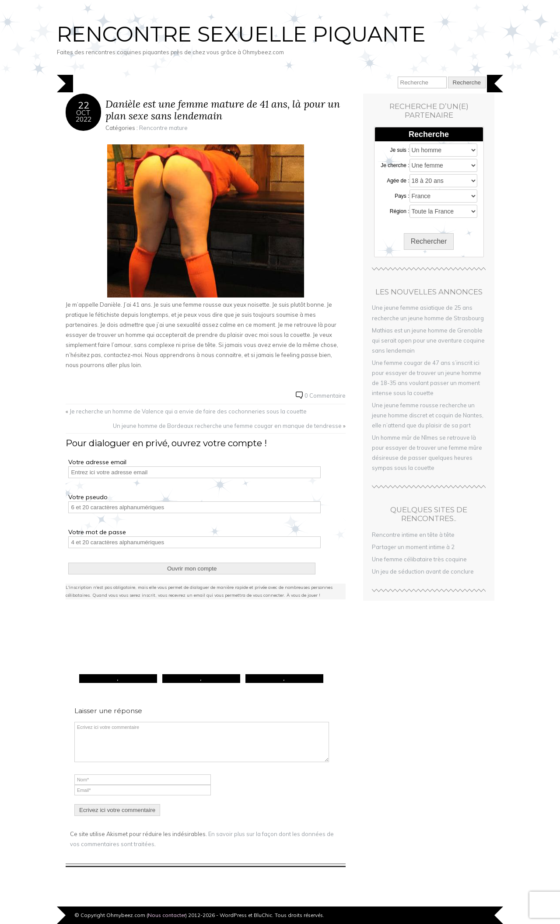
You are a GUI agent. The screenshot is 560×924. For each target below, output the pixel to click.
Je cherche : (395, 165)
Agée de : (398, 181)
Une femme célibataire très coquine (419, 559)
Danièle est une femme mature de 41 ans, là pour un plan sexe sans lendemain (222, 110)
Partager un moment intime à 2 (413, 546)
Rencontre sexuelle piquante (241, 34)
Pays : (402, 196)
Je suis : (400, 150)
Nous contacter (167, 915)
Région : (400, 211)
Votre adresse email (97, 462)
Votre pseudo (88, 497)
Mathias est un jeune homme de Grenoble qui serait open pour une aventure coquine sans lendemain (428, 340)
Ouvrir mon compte (192, 568)
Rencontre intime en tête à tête (413, 534)
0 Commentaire (325, 395)
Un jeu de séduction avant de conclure (423, 571)
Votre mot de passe (97, 532)
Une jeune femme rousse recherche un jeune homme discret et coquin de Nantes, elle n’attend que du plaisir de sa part (427, 415)
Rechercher (429, 241)
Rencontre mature (163, 127)
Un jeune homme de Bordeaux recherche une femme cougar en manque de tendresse (227, 425)
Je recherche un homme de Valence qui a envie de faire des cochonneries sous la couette (188, 411)
